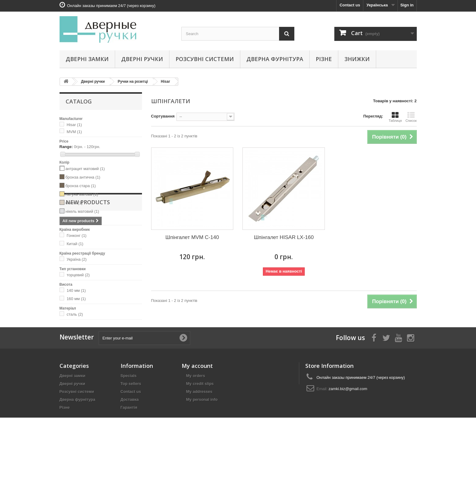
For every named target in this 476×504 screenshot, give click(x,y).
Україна (76, 259)
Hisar (165, 81)
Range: (66, 146)
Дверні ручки (142, 59)
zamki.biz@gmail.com (348, 446)
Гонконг (76, 235)
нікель (74, 203)
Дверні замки (87, 59)
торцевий (78, 275)
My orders (195, 433)
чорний (74, 220)
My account (197, 423)
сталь (75, 314)
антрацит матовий (85, 168)
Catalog (79, 101)
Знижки (357, 59)
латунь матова (81, 194)
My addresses (199, 449)
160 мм (76, 298)
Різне (324, 59)
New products (88, 338)
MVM (74, 131)
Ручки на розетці (133, 81)
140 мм (76, 290)
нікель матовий (82, 211)
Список (411, 116)
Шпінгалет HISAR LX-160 (284, 237)
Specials (129, 433)
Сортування (163, 116)
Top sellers (131, 441)
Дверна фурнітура (274, 59)
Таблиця (395, 116)
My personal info (202, 457)
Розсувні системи (205, 59)
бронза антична (82, 177)
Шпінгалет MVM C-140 (192, 237)
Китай (75, 243)
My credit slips (200, 441)
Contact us (350, 5)
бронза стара (80, 185)
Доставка (130, 457)
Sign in (406, 5)
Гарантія (129, 465)
